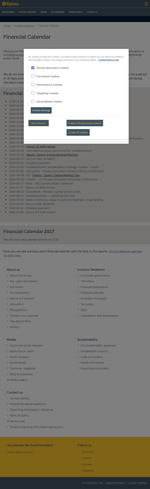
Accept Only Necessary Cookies (84, 123)
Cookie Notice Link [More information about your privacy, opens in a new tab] (108, 59)
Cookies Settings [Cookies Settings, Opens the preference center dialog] (41, 110)
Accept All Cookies (78, 132)
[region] (76, 96)
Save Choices (39, 123)
